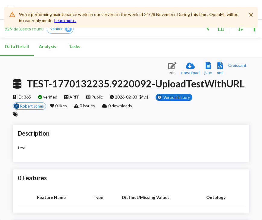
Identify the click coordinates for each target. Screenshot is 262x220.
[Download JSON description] (208, 69)
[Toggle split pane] (221, 28)
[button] (60, 29)
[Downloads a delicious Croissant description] (237, 65)
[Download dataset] (190, 69)
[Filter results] (254, 28)
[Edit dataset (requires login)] (172, 69)
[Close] (251, 14)
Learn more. (65, 20)
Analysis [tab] (47, 46)
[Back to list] (208, 28)
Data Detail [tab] (17, 46)
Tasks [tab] (74, 46)
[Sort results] (239, 28)
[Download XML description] (220, 69)
